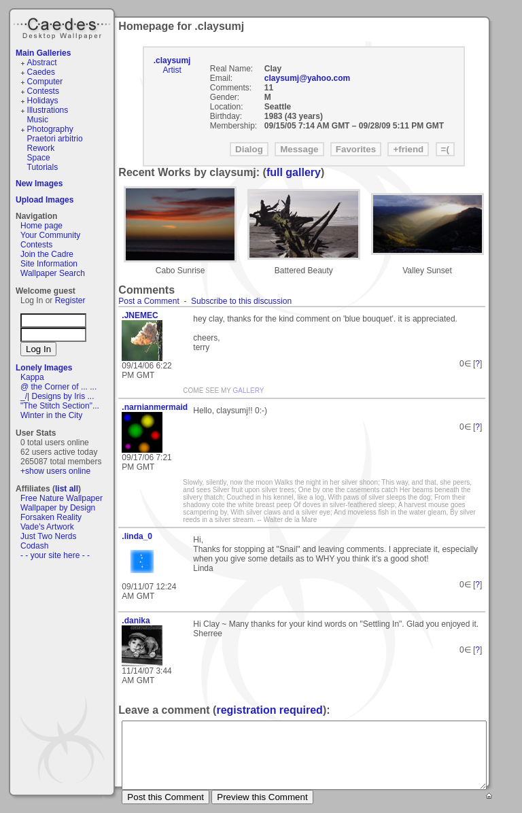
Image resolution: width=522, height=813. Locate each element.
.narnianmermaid (152, 407)
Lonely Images (44, 368)
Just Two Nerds (48, 536)
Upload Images (44, 200)
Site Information (48, 264)
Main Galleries (43, 53)
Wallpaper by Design (57, 508)
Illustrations (48, 110)
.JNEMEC (140, 315)
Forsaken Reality (51, 517)
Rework (41, 148)
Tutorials (42, 167)
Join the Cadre (46, 254)
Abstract (42, 62)
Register (70, 300)
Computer (45, 81)
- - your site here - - (55, 555)
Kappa (32, 377)
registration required (269, 710)
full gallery (293, 172)
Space (38, 157)
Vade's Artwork (47, 527)
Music (37, 119)
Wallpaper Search (52, 273)
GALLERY (248, 390)
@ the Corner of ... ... (58, 387)
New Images (39, 183)
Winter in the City (51, 415)
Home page (41, 225)
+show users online (55, 471)
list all (66, 489)
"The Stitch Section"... (59, 406)
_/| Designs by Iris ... (57, 396)
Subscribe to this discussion (241, 301)
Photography (50, 129)
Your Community (50, 235)
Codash (34, 546)
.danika (136, 620)
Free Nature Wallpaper (61, 498)
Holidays (42, 100)
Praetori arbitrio (55, 138)
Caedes (63, 26)
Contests (43, 91)
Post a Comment (148, 301)
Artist (171, 70)
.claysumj (172, 60)
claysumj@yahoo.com (307, 78)
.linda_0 (137, 536)
